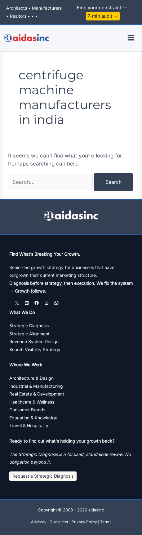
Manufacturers (47, 8)
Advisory (39, 522)
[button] (43, 476)
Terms (105, 522)
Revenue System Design (34, 341)
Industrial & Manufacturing (36, 386)
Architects (16, 8)
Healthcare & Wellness (31, 402)
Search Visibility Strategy (34, 349)
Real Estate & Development (36, 393)
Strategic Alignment (29, 333)
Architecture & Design (31, 378)
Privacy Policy (84, 522)
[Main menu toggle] (131, 38)
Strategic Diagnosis (29, 325)
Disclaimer (59, 522)
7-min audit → (102, 16)
